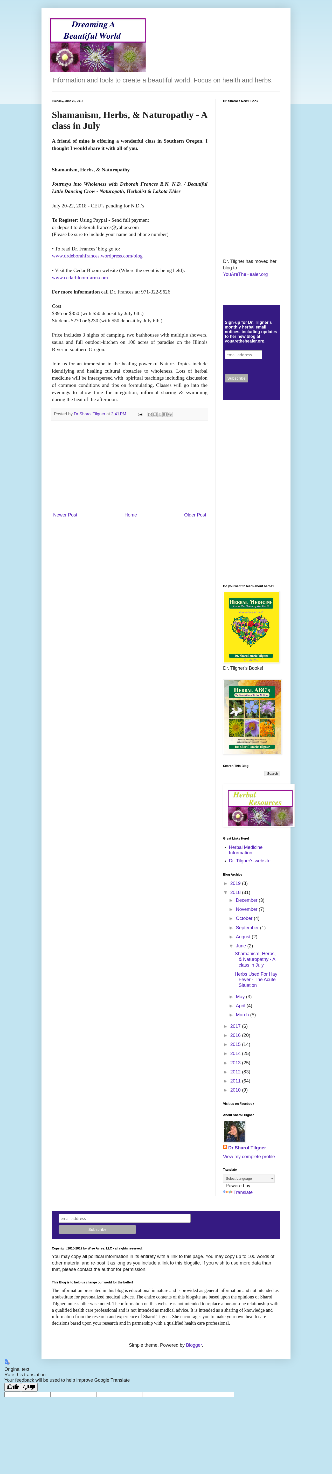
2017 (236, 1026)
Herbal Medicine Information (246, 850)
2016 (236, 1035)
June (241, 945)
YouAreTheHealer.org (245, 274)
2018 (236, 892)
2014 (236, 1053)
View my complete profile (249, 1156)
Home (131, 515)
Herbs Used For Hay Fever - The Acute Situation (256, 980)
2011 (236, 1081)
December (247, 900)
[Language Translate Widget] (249, 1179)
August (244, 936)
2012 (236, 1071)
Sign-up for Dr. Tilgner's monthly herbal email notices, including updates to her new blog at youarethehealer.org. (251, 331)
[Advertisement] (130, 466)
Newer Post (65, 515)
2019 (236, 883)
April (241, 1005)
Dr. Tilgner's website (250, 860)
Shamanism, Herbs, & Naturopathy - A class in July (255, 959)
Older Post (195, 515)
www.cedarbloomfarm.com (80, 277)
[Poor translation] (29, 1387)
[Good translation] (12, 1387)
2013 (236, 1062)
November (247, 909)
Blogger (194, 1345)
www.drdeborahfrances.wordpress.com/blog (97, 256)
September (248, 927)
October (245, 918)
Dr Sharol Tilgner (247, 1147)
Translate (238, 1192)
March (243, 1014)
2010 (236, 1090)
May (241, 996)
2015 (236, 1044)
